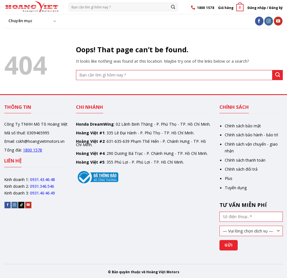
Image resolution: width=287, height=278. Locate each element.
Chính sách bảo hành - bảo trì (251, 134)
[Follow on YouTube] (278, 21)
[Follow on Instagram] (268, 21)
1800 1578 (32, 150)
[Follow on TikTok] (21, 205)
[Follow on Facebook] (259, 21)
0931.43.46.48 (42, 179)
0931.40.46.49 (42, 193)
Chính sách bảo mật (243, 125)
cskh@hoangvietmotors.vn (40, 141)
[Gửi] (173, 7)
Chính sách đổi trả (241, 169)
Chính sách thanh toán (245, 160)
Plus (228, 178)
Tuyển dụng (236, 187)
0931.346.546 (42, 186)
